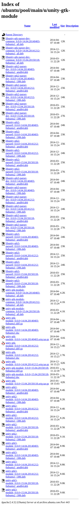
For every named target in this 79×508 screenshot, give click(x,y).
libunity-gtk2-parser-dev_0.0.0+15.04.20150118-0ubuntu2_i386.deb (20, 116)
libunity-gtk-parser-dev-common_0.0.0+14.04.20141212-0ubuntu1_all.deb (23, 50)
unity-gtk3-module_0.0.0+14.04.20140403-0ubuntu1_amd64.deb (22, 446)
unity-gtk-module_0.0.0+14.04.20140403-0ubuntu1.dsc (22, 330)
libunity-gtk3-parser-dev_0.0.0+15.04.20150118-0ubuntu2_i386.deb (20, 227)
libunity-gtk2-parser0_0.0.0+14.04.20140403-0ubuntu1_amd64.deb (22, 125)
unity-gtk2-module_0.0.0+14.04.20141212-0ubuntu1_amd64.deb (22, 408)
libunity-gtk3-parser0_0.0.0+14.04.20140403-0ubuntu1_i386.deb (22, 246)
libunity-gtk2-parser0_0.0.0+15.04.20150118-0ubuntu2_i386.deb (22, 171)
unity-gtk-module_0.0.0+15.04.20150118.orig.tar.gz (27, 382)
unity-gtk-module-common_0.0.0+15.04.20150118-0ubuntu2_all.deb (23, 311)
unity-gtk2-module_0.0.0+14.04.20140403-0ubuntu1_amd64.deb (22, 390)
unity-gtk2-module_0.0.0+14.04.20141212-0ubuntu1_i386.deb (22, 418)
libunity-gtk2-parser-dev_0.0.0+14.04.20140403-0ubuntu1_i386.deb (20, 78)
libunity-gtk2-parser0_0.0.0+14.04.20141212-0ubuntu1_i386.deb (22, 153)
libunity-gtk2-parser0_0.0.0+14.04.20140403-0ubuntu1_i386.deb (22, 134)
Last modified (54, 26)
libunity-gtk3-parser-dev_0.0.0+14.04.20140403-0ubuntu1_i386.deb (20, 190)
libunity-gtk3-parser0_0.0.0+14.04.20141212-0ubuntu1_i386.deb (22, 265)
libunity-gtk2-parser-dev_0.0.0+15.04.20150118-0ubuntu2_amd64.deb (20, 106)
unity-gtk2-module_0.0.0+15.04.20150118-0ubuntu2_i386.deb (22, 436)
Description (72, 25)
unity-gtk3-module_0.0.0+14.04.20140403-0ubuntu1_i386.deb (22, 455)
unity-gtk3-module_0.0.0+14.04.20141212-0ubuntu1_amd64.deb (22, 464)
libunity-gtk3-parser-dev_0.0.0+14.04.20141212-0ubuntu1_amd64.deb (20, 199)
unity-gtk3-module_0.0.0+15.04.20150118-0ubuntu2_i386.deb (22, 492)
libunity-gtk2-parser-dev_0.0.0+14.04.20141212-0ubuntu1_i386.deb (20, 97)
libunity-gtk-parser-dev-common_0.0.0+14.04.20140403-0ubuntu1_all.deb (23, 41)
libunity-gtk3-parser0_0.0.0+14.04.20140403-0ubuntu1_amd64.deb (22, 237)
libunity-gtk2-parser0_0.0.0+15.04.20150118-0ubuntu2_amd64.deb (22, 162)
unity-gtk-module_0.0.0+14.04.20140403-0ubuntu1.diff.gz (22, 320)
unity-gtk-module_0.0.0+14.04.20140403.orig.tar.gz (27, 338)
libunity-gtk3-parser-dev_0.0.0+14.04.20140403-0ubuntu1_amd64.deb (20, 181)
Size (62, 25)
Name (27, 25)
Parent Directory (14, 34)
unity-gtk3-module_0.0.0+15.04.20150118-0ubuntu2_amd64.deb (22, 483)
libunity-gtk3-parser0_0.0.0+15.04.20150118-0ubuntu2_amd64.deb (22, 274)
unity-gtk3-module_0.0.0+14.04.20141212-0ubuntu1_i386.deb (22, 474)
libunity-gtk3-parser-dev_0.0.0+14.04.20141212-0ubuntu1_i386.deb (20, 209)
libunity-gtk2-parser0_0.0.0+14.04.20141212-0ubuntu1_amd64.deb (22, 144)
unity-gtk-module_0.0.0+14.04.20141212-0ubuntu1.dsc (22, 355)
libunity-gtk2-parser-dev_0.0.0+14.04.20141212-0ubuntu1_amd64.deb (20, 88)
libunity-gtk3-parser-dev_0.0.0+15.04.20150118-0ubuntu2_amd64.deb (20, 218)
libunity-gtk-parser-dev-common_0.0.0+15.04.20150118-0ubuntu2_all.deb (23, 60)
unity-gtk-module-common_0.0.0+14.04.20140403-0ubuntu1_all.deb (23, 293)
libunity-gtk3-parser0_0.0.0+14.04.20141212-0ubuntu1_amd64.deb (22, 255)
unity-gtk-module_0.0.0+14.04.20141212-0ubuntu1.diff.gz (22, 346)
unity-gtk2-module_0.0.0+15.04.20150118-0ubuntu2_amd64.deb (22, 427)
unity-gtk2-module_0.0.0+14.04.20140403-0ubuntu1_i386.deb (22, 399)
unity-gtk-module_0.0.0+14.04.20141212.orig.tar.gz (27, 363)
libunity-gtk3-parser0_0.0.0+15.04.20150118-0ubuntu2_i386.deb (22, 283)
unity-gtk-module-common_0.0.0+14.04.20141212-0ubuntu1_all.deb (23, 302)
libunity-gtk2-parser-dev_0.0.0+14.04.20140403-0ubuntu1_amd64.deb (20, 69)
